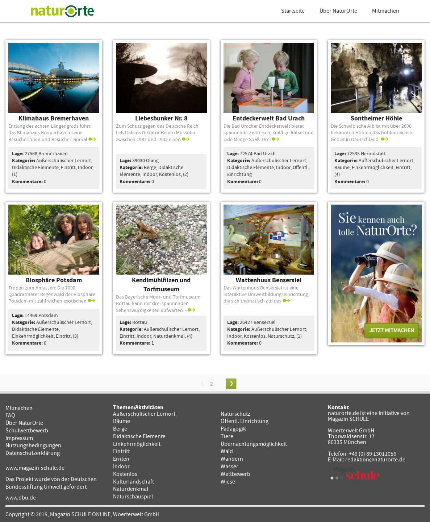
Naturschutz (235, 414)
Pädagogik (233, 428)
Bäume (121, 421)
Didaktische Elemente (139, 436)
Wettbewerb (235, 474)
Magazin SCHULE (348, 419)
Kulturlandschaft (133, 481)
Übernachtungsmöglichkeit (254, 444)
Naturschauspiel (133, 496)
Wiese (228, 481)
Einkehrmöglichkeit (136, 444)
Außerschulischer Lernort (144, 414)
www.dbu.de (20, 497)
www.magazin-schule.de (34, 468)
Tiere (227, 436)
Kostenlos (125, 474)
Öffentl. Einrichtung (244, 421)
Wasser (229, 466)
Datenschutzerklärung (32, 453)
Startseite (293, 11)
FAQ (10, 415)
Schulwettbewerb (26, 430)
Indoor (121, 466)
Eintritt (121, 451)
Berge (120, 428)
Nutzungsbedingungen (33, 445)
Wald (227, 451)
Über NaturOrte (338, 11)
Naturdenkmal (130, 489)
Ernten (121, 459)
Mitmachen (385, 11)
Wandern (232, 459)
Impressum (19, 438)
